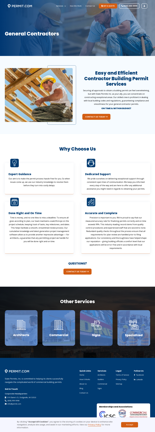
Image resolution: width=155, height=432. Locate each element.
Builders (101, 379)
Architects (101, 375)
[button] (61, 6)
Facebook (139, 375)
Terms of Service (122, 375)
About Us (83, 384)
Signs (100, 388)
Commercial (102, 384)
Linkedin (138, 379)
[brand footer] (17, 371)
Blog (81, 388)
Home (81, 375)
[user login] (144, 6)
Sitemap (119, 384)
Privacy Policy (94, 424)
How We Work (75, 6)
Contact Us (90, 6)
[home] (20, 6)
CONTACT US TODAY (96, 116)
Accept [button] (129, 424)
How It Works (84, 379)
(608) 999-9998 (129, 6)
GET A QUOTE (108, 6)
